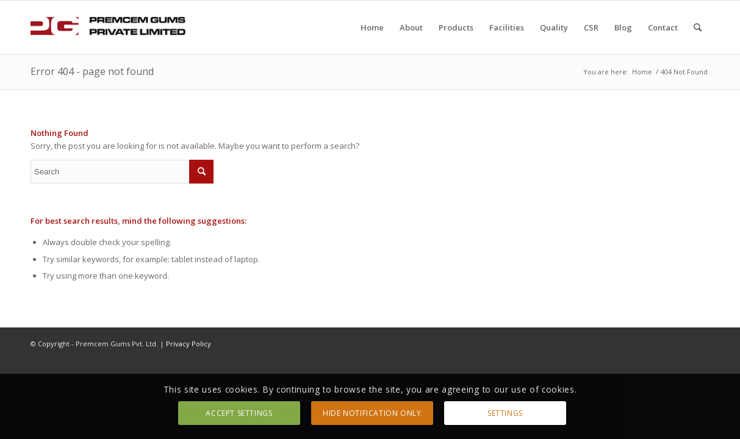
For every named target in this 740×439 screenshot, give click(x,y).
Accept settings (239, 413)
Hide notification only (372, 413)
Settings (505, 413)
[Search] (697, 27)
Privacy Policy (188, 343)
